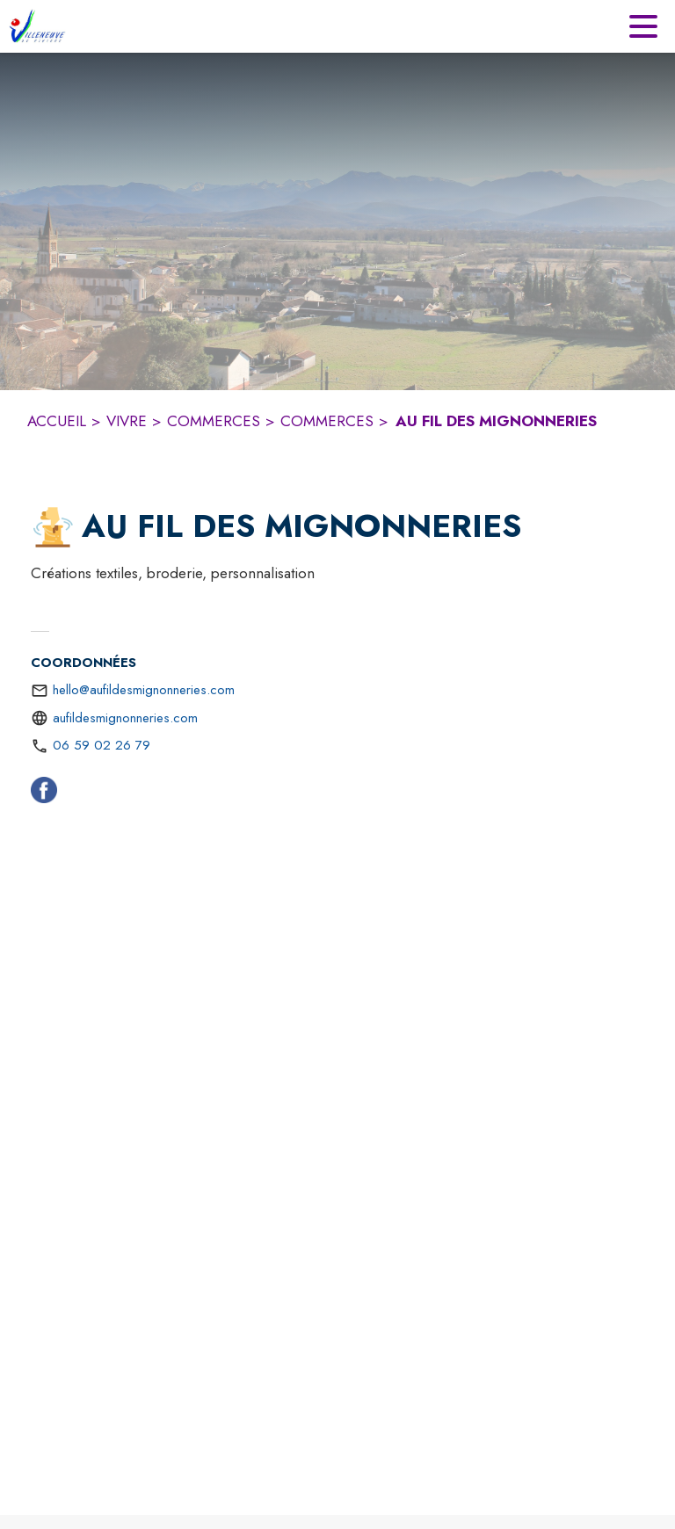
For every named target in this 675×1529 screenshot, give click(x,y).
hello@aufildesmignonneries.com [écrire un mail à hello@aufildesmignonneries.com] (144, 689)
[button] (53, 527)
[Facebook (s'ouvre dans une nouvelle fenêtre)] (44, 793)
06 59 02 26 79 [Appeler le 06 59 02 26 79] (101, 745)
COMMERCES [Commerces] (213, 420)
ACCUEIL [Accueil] (56, 420)
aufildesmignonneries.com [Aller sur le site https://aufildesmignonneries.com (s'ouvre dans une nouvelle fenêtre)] (125, 718)
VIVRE (126, 420)
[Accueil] (37, 26)
